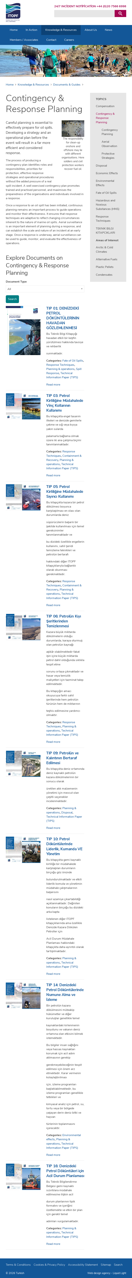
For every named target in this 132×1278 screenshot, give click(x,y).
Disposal (67, 813)
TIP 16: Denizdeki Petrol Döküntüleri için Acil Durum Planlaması (65, 1170)
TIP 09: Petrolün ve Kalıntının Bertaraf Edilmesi (62, 758)
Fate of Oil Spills (72, 361)
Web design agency (99, 1273)
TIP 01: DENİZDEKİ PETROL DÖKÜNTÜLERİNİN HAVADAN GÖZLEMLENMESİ (62, 318)
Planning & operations (60, 369)
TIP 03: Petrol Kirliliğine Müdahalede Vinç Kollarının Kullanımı (64, 403)
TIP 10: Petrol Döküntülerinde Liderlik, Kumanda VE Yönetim (64, 846)
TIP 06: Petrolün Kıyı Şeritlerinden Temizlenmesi (63, 621)
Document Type (16, 282)
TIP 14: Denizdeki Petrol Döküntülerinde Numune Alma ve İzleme (65, 992)
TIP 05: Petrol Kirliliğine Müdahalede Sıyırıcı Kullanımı (64, 491)
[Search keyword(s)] (84, 13)
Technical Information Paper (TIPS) (62, 375)
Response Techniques (60, 365)
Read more (53, 385)
